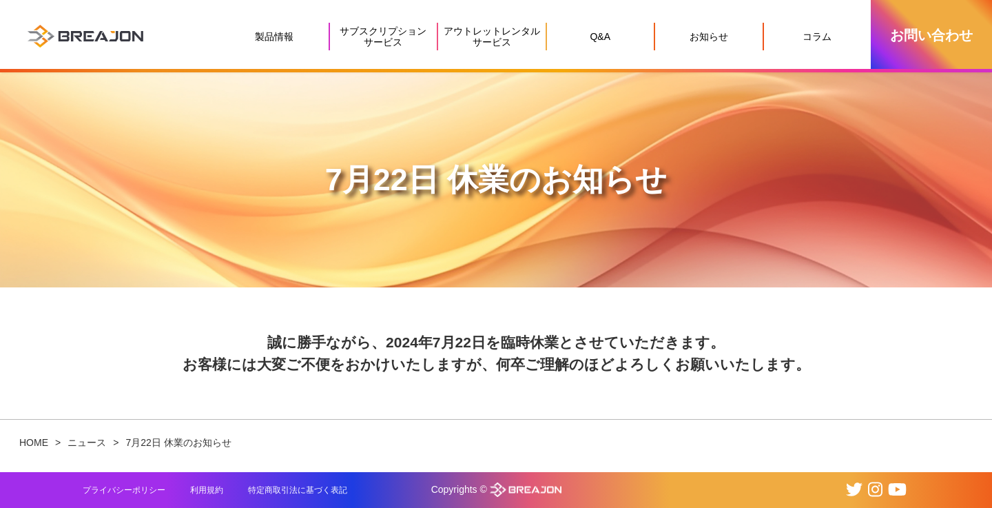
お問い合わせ (931, 35)
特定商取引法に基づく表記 (297, 490)
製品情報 (274, 36)
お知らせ (709, 36)
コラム (817, 36)
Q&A (600, 36)
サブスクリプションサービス (383, 37)
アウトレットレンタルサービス (492, 37)
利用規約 (206, 490)
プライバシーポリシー (124, 490)
